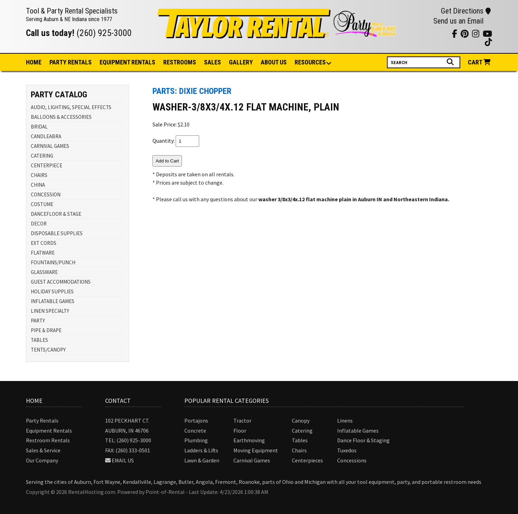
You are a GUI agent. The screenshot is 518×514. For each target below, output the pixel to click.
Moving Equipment (255, 450)
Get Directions (466, 11)
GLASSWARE (44, 272)
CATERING (42, 155)
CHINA (38, 184)
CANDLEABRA (46, 136)
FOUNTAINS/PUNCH (53, 262)
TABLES (39, 340)
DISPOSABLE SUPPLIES (57, 233)
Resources (310, 63)
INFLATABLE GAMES (52, 301)
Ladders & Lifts (201, 450)
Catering (302, 430)
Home (33, 62)
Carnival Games (251, 460)
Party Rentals (42, 420)
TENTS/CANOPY (48, 349)
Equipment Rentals (49, 430)
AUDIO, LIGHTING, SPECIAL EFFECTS (71, 107)
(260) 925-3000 (104, 33)
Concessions (352, 460)
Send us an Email (458, 21)
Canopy (300, 420)
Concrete (195, 430)
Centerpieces (307, 460)
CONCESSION (46, 194)
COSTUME (42, 204)
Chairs (299, 450)
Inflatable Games (358, 430)
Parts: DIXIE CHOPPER (191, 91)
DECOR (39, 223)
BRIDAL (39, 126)
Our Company (42, 460)
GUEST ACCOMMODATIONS (61, 281)
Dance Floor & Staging (363, 440)
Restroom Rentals (48, 440)
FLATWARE (43, 252)
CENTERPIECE (46, 165)
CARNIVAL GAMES (50, 146)
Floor (239, 430)
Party (70, 62)
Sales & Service (43, 450)
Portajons (196, 420)
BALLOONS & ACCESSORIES (61, 117)
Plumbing (196, 440)
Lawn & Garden (201, 460)
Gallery (241, 62)
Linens (345, 420)
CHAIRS (39, 175)
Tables (300, 440)
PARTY (38, 320)
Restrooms (179, 62)
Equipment (127, 62)
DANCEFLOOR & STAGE (56, 214)
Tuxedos (347, 450)
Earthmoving (249, 440)
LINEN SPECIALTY (50, 311)
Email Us (123, 460)
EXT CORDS (43, 243)
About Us (274, 62)
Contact (118, 401)
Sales (212, 62)
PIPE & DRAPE (46, 330)
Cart (480, 62)
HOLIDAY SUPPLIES (52, 291)
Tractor (242, 420)
